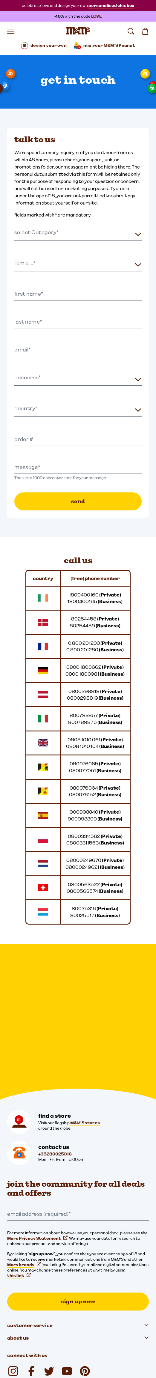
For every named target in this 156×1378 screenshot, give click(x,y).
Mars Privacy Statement (37, 1096)
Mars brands (24, 1122)
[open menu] (11, 31)
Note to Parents (26, 1330)
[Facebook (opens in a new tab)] (31, 1229)
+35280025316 (55, 1011)
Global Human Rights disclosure (40, 1340)
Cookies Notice (25, 1309)
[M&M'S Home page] (78, 31)
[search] (131, 31)
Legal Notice (22, 1299)
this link (19, 1133)
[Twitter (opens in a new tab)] (49, 1229)
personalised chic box (111, 5)
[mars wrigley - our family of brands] (25, 1263)
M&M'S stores (85, 980)
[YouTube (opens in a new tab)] (67, 1229)
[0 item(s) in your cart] (145, 31)
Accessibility (22, 1319)
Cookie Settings (22, 1278)
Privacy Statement (29, 1289)
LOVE (96, 16)
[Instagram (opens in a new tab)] (13, 1229)
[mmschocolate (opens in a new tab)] (85, 1229)
